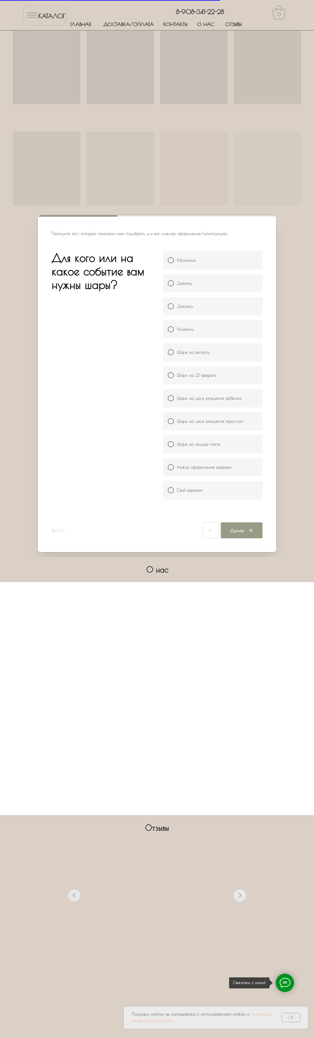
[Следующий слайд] (240, 773)
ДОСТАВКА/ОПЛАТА (128, 24)
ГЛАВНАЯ (80, 24)
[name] (157, 894)
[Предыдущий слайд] (74, 773)
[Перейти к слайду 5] (162, 832)
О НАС (205, 24)
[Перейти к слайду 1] (140, 832)
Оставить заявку (157, 968)
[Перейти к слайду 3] (151, 832)
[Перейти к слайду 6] (168, 832)
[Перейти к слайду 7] (173, 832)
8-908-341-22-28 (200, 11)
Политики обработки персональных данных (192, 950)
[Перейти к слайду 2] (146, 832)
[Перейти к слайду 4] (157, 832)
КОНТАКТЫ (175, 24)
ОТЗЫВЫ (233, 24)
